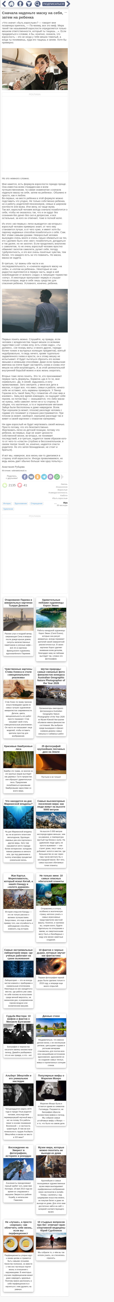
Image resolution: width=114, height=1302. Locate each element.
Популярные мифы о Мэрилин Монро (51, 1077)
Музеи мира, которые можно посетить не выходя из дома (51, 1150)
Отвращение (36, 503)
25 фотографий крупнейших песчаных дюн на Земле (51, 749)
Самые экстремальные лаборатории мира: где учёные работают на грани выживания (18, 954)
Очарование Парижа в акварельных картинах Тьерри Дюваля (18, 602)
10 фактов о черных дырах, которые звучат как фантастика (51, 953)
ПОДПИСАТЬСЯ (53, 4)
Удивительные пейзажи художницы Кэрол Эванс (51, 602)
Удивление (8, 509)
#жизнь (64, 484)
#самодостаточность (58, 493)
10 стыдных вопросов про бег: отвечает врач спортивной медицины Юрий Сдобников (51, 1226)
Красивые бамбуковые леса (18, 747)
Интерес (7, 503)
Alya (65, 503)
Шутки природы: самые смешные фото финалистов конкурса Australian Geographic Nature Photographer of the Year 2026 (51, 676)
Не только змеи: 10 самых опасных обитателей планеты (51, 878)
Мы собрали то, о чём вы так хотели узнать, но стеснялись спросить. (51, 1255)
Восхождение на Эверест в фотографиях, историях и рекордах (18, 1151)
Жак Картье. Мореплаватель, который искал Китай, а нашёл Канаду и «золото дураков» (18, 881)
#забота (63, 495)
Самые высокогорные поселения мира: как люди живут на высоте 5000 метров (51, 805)
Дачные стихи (51, 1016)
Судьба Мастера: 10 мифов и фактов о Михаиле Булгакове (18, 1019)
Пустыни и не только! (51, 777)
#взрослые (62, 490)
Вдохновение (21, 503)
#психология (61, 487)
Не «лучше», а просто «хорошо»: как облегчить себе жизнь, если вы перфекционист (18, 1228)
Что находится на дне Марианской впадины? (18, 802)
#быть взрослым (59, 498)
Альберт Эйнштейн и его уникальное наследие (18, 1078)
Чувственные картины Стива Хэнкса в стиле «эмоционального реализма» (18, 673)
